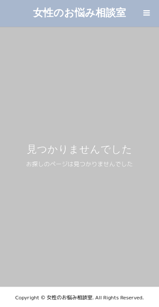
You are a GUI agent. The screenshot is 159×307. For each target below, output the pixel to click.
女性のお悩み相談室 (79, 12)
